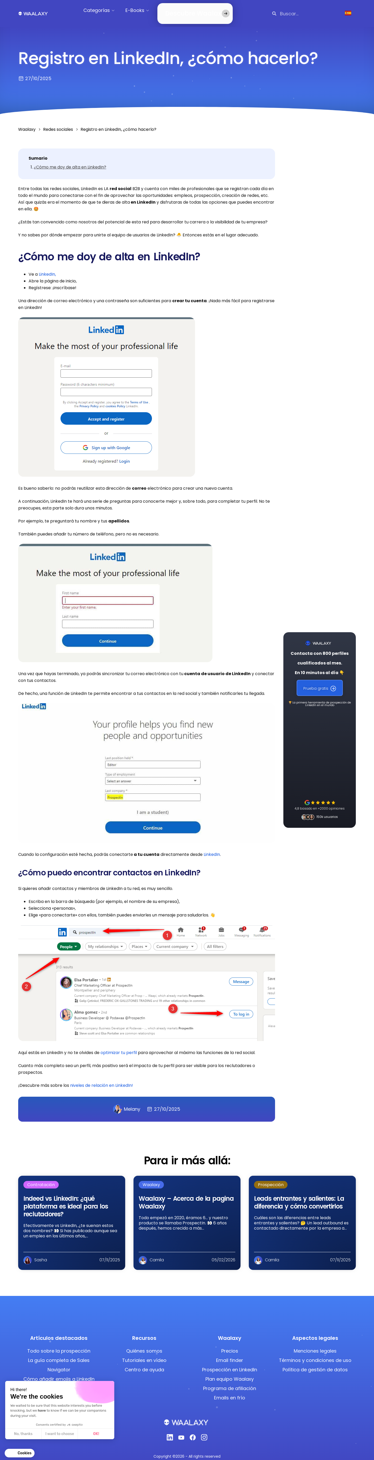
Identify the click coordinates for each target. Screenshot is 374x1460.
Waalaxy (151, 1178)
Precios (229, 1344)
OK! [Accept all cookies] (96, 1434)
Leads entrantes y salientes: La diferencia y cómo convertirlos (299, 1196)
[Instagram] (204, 1432)
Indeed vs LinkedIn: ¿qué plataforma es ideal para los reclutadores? (65, 1200)
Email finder (229, 1354)
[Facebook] (193, 1432)
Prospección (271, 1178)
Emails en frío (229, 1391)
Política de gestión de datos (315, 1363)
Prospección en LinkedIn (229, 1363)
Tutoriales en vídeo (144, 1354)
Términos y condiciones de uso (315, 1354)
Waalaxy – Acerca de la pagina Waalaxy (186, 1196)
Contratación (41, 1178)
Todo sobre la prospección (58, 1344)
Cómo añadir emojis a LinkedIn (59, 1372)
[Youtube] (181, 1432)
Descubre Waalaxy (187, 10)
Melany (126, 1103)
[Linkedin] (170, 1432)
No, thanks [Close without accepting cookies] (23, 1434)
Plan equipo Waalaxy (229, 1372)
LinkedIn (212, 848)
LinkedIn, (47, 268)
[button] (20, 1453)
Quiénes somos (144, 1344)
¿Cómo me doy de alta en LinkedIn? (70, 161)
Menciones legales (315, 1344)
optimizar (110, 1046)
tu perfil (128, 1046)
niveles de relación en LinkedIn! (101, 1079)
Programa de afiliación (229, 1382)
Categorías (103, 10)
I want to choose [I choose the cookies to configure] (59, 1434)
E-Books (141, 10)
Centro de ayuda (144, 1363)
